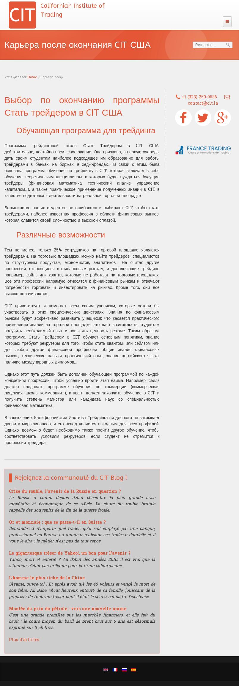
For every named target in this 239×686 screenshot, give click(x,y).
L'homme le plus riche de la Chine (47, 578)
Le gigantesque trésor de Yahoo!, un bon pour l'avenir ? (69, 553)
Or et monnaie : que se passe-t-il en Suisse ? (57, 522)
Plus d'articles (24, 639)
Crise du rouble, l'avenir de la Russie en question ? (65, 491)
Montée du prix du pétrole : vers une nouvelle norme (67, 609)
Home (32, 77)
